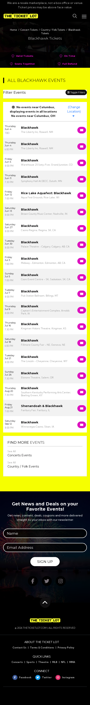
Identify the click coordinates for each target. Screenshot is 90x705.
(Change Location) (74, 111)
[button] (75, 16)
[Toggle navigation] (84, 16)
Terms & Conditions (42, 647)
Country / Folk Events (23, 466)
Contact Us (19, 647)
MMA (72, 662)
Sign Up (45, 561)
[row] (45, 129)
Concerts (17, 662)
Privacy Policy (66, 647)
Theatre (43, 662)
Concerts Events (19, 455)
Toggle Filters (76, 92)
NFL (63, 662)
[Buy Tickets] (81, 130)
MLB (54, 662)
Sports (30, 662)
